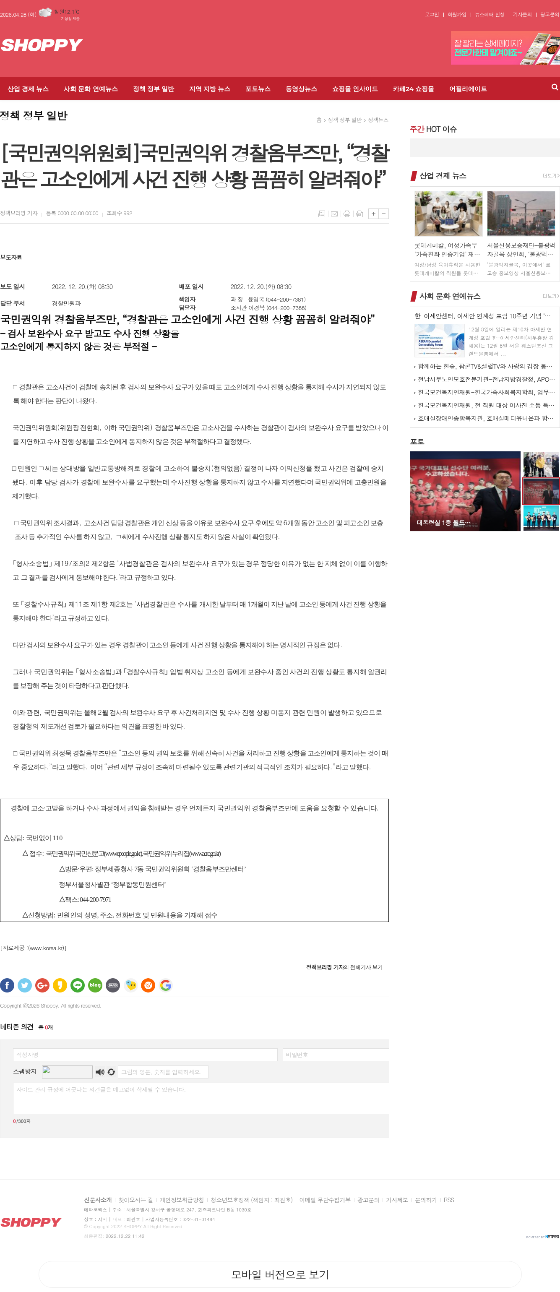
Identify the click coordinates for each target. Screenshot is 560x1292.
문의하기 (426, 1200)
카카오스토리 (60, 985)
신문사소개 (98, 1200)
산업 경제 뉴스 (28, 89)
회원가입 (457, 14)
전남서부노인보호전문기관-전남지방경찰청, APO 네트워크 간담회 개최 (486, 379)
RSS (449, 1200)
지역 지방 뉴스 (209, 89)
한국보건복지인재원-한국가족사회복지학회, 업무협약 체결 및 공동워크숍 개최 (486, 392)
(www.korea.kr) (46, 947)
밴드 (113, 985)
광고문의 (549, 14)
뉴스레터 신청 (490, 14)
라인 (77, 985)
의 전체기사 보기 (344, 967)
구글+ (42, 985)
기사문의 (522, 14)
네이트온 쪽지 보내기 (130, 985)
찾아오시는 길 (135, 1200)
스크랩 (359, 214)
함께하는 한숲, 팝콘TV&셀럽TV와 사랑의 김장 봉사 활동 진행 (486, 366)
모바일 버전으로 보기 (280, 1274)
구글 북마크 (166, 985)
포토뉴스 (258, 89)
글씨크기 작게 (383, 213)
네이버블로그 (95, 985)
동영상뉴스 (301, 89)
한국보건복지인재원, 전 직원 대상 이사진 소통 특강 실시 (486, 405)
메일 (334, 214)
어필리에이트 (468, 89)
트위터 (25, 985)
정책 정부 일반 (153, 89)
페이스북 (7, 985)
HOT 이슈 (433, 129)
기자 (18, 213)
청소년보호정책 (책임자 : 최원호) (251, 1200)
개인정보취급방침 (182, 1200)
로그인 (432, 14)
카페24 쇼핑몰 (413, 89)
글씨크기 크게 (373, 213)
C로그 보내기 (148, 985)
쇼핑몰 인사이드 (355, 89)
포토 (417, 441)
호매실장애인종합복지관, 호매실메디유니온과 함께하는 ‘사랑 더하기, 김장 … (486, 418)
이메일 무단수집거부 (324, 1200)
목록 (322, 214)
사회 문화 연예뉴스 (90, 89)
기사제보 (397, 1200)
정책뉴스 (378, 120)
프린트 (347, 214)
